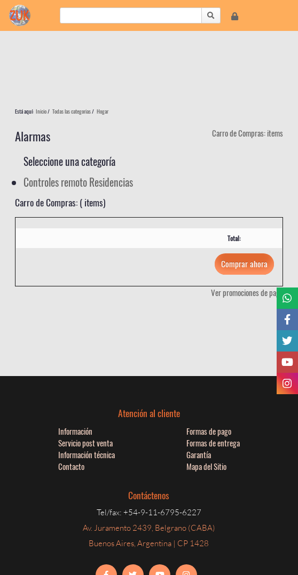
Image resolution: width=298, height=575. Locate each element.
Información (75, 431)
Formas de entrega (213, 443)
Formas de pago (208, 431)
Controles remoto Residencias (78, 182)
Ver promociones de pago (247, 292)
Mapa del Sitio (206, 466)
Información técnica (86, 454)
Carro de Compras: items (247, 133)
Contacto (71, 466)
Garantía (198, 454)
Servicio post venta (85, 443)
